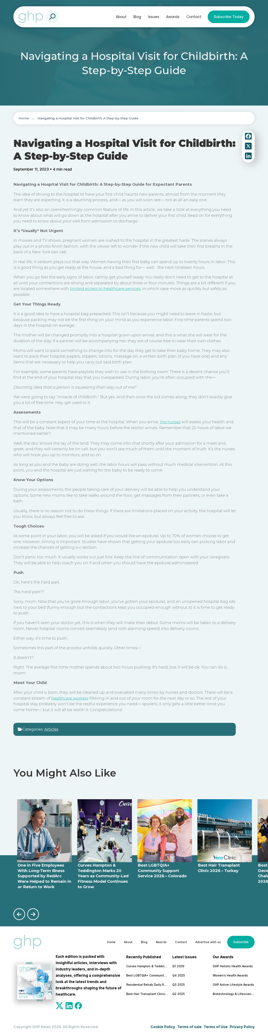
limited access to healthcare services (105, 288)
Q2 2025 (178, 992)
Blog (137, 16)
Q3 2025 (178, 982)
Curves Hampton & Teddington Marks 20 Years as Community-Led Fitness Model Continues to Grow (147, 964)
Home (24, 118)
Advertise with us (203, 940)
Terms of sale (189, 1025)
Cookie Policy (163, 1025)
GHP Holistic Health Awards (233, 964)
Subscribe (240, 940)
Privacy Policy (242, 1025)
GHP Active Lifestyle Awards (233, 982)
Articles (51, 729)
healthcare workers (69, 698)
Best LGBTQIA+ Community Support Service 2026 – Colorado (147, 973)
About (121, 16)
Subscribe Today (229, 17)
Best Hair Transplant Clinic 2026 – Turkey (147, 992)
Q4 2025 (178, 973)
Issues (153, 16)
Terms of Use (216, 1025)
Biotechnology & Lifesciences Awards (234, 992)
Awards (172, 16)
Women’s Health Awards (230, 973)
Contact (193, 16)
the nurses (170, 421)
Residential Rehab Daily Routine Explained (147, 982)
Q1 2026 (178, 964)
